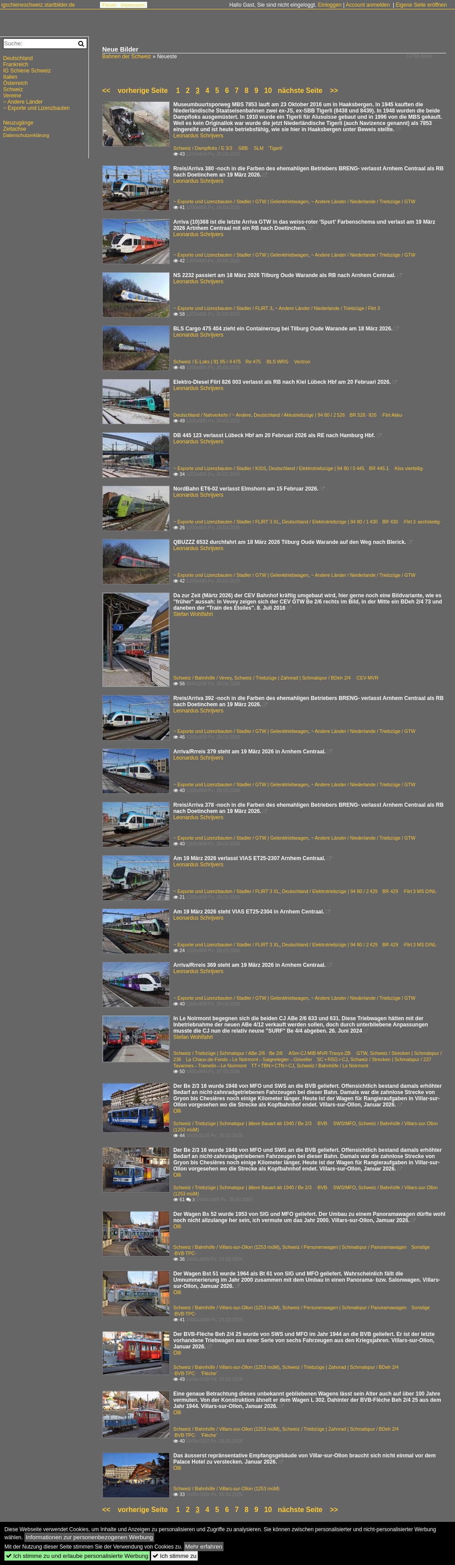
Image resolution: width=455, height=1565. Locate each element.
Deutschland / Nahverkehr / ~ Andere (212, 415)
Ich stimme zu (174, 1556)
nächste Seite (300, 90)
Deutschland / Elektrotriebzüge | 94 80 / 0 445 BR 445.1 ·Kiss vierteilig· (346, 468)
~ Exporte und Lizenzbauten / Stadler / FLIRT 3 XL (226, 521)
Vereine (12, 96)
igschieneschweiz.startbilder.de (38, 5)
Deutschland (18, 58)
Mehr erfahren (204, 1546)
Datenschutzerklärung (26, 135)
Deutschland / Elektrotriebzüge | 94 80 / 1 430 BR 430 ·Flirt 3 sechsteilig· (361, 521)
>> (334, 90)
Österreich (15, 83)
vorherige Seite (145, 90)
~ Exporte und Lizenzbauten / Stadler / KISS (219, 468)
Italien (10, 77)
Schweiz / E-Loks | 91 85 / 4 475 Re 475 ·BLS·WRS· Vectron (241, 361)
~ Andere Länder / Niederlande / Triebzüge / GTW (363, 201)
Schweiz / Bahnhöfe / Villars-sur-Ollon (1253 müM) (226, 1247)
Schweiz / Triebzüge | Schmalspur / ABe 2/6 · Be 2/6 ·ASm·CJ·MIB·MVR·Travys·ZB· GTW (270, 1053)
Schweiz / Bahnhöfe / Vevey (202, 677)
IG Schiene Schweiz (27, 71)
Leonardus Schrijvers (198, 136)
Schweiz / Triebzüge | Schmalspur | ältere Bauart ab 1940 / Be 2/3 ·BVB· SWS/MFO (264, 1123)
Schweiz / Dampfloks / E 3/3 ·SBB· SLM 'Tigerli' (228, 148)
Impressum (133, 5)
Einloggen (329, 5)
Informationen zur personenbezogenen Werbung (89, 1537)
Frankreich (15, 64)
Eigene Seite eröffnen (421, 5)
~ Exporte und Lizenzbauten (36, 108)
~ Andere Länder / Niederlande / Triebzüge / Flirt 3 (327, 308)
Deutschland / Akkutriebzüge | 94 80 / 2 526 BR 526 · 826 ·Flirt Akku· (328, 415)
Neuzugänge (18, 123)
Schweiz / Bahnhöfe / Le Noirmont (332, 1065)
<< (106, 90)
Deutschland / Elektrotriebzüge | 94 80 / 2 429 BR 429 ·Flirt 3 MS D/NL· (360, 891)
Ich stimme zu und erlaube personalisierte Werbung (77, 1556)
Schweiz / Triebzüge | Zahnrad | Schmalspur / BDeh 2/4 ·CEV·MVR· (306, 677)
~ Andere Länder (23, 102)
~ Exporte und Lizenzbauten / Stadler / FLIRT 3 (222, 308)
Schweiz (13, 89)
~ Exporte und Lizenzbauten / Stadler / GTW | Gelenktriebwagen (240, 201)
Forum (109, 5)
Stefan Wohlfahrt (193, 614)
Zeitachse (14, 129)
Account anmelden (368, 5)
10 (268, 90)
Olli (177, 1111)
